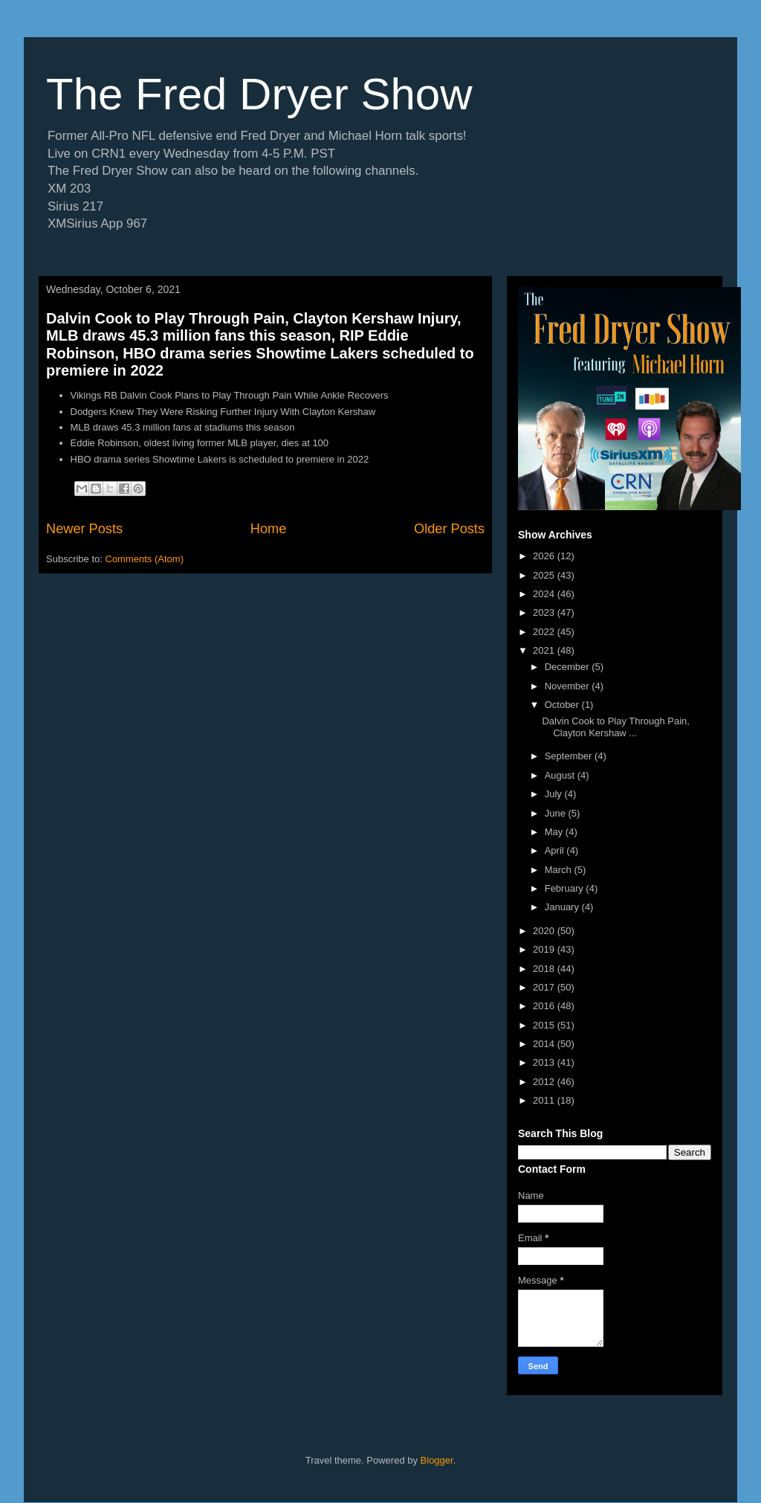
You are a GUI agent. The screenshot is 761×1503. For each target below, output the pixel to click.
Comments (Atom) (145, 558)
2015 (545, 1025)
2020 (545, 930)
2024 (545, 593)
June (557, 813)
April (556, 850)
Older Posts (449, 528)
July (555, 793)
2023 (545, 612)
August (561, 775)
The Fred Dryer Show (259, 94)
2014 (545, 1043)
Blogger (437, 1460)
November (568, 686)
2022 (545, 631)
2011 (545, 1100)
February (565, 888)
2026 (545, 555)
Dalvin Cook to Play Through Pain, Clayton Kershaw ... (615, 726)
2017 (545, 987)
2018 (545, 968)
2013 (545, 1062)
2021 (545, 650)
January (563, 907)
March (559, 869)
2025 (545, 575)
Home (268, 528)
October (563, 704)
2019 (545, 949)
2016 (545, 1005)
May (555, 831)
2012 (545, 1081)
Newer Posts (84, 528)
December (568, 666)
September (570, 756)
